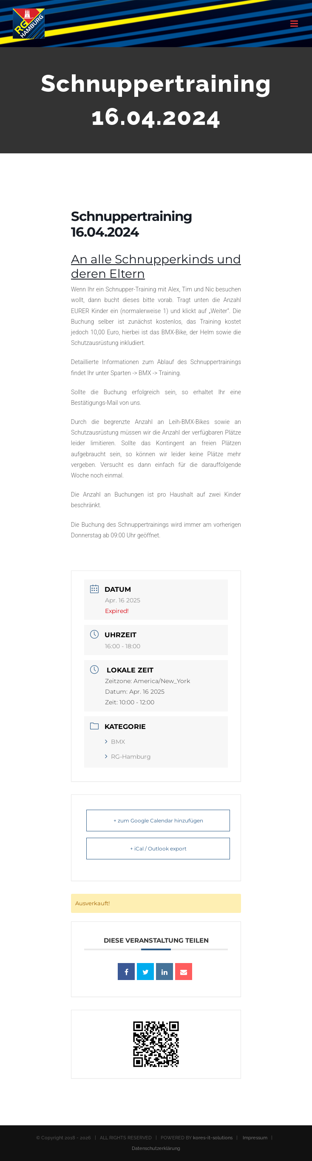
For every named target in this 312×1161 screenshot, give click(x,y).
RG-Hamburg (128, 756)
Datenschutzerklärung (156, 1148)
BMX (115, 742)
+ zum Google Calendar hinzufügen (158, 820)
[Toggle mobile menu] (294, 23)
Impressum (255, 1138)
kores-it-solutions (213, 1138)
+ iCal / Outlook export (158, 848)
